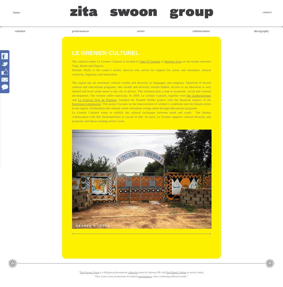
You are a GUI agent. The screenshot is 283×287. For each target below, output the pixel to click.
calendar (20, 31)
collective (133, 272)
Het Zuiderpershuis (198, 95)
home (16, 12)
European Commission (86, 104)
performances (80, 31)
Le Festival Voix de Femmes (97, 99)
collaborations (201, 31)
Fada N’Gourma (149, 61)
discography (261, 31)
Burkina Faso (173, 61)
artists (141, 31)
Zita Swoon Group (89, 272)
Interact (5, 71)
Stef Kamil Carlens (176, 272)
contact (267, 12)
